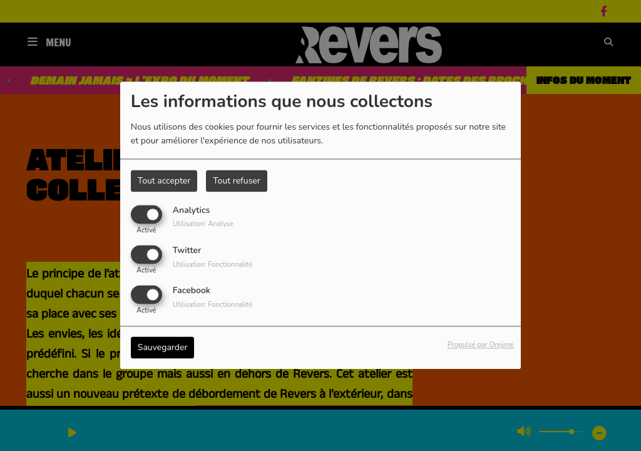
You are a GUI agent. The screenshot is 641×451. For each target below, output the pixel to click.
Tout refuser (236, 181)
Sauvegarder (163, 348)
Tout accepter (164, 181)
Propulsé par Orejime (481, 345)
